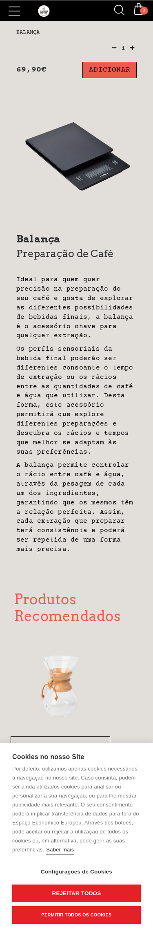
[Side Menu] (14, 11)
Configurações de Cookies (76, 872)
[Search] (116, 10)
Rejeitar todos (76, 893)
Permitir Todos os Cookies (76, 914)
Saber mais (60, 850)
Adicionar (109, 70)
